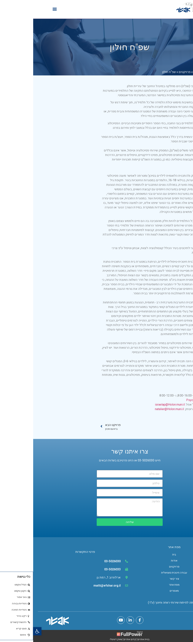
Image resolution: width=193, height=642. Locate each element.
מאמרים (141, 590)
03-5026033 (79, 569)
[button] (4, 631)
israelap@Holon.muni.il (137, 404)
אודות (141, 560)
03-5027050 (173, 391)
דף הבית (165, 72)
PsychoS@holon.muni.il (168, 400)
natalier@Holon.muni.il (136, 409)
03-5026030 (79, 561)
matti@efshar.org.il (73, 585)
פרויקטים (151, 72)
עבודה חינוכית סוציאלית (141, 572)
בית (141, 554)
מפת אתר (141, 584)
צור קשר (141, 578)
